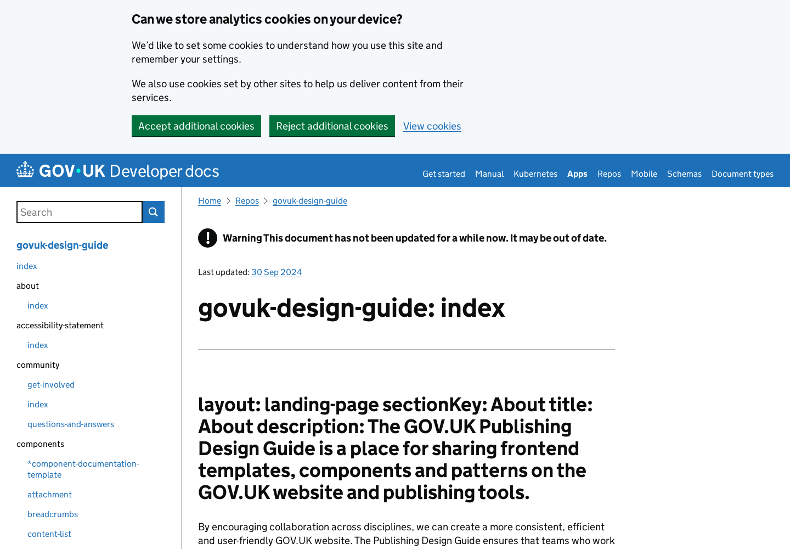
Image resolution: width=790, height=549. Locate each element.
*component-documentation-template (83, 469)
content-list (49, 534)
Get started (443, 174)
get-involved (51, 384)
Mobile (644, 174)
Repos (609, 174)
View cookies (432, 126)
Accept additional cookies (196, 126)
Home (209, 200)
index (26, 266)
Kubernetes (535, 174)
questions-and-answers (70, 424)
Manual (489, 174)
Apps (577, 174)
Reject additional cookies (332, 126)
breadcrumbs (52, 514)
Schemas (684, 174)
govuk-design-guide (62, 245)
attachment (49, 494)
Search (154, 212)
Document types (743, 174)
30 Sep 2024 (276, 272)
